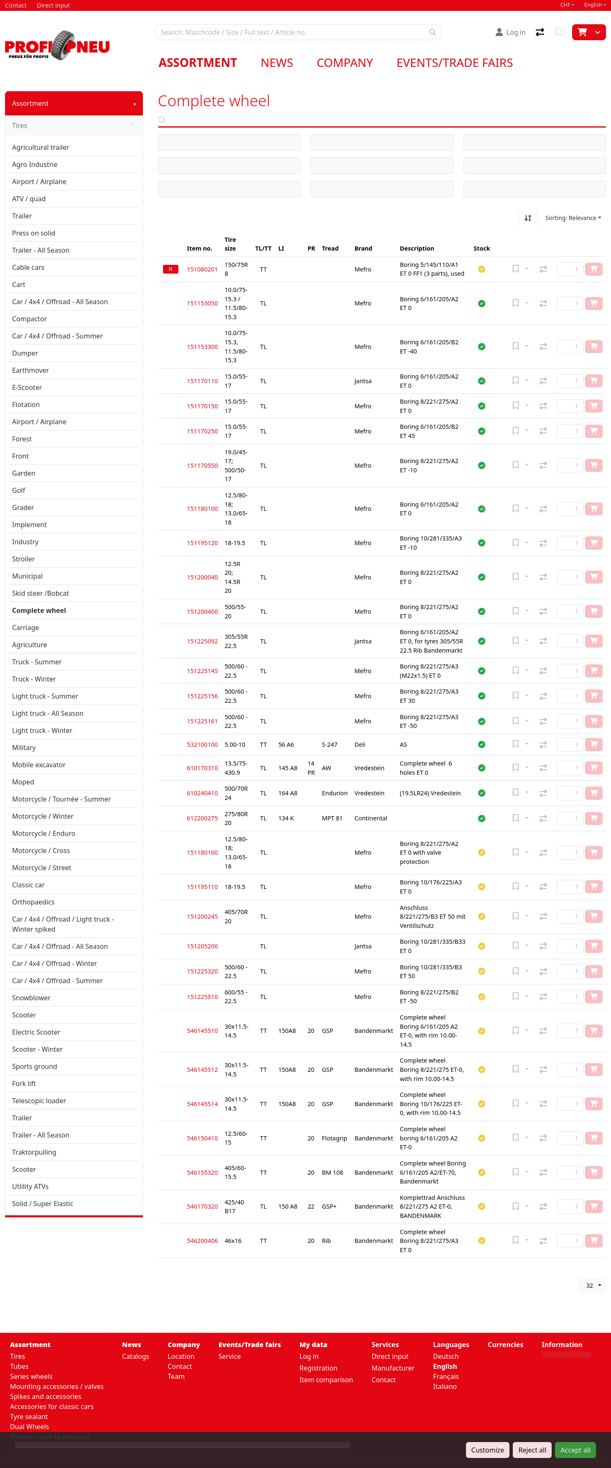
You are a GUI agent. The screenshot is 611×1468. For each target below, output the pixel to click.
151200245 (202, 916)
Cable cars (28, 267)
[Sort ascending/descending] (528, 218)
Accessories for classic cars (52, 1406)
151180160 (202, 852)
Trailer (22, 215)
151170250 (202, 431)
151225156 (202, 696)
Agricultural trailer (40, 147)
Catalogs (135, 1356)
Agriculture (29, 644)
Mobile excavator (39, 764)
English (593, 4)
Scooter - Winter (37, 1049)
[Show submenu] (135, 103)
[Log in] (511, 32)
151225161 (202, 721)
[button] (481, 269)
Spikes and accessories (45, 1396)
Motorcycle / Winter (43, 816)
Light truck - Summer (45, 696)
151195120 (202, 543)
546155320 (202, 1172)
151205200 (202, 946)
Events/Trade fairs (455, 62)
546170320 (202, 1206)
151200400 (202, 611)
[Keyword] (290, 32)
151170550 (202, 465)
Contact (180, 1366)
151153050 (202, 303)
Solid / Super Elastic (42, 1203)
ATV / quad (29, 198)
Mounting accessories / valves (57, 1386)
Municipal (27, 576)
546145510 (202, 1031)
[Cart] (581, 32)
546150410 (202, 1138)
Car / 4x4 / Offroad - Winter (54, 963)
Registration (319, 1368)
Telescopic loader (39, 1100)
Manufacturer (393, 1368)
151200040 (202, 577)
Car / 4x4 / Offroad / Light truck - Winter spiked (63, 924)
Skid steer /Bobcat (40, 593)
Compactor (29, 318)
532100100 (202, 744)
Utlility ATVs (30, 1186)
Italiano (445, 1386)
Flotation (26, 404)
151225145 (202, 671)
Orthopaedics (33, 902)
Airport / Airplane (39, 181)
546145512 (202, 1069)
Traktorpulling (34, 1152)
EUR (494, 1367)
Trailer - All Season (40, 250)
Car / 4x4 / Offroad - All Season (60, 301)
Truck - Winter (34, 679)
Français (446, 1376)
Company (345, 62)
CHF (565, 4)
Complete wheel (39, 610)
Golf (18, 490)
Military (24, 747)
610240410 (202, 793)
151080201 (202, 269)
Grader (23, 507)
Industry (25, 541)
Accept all (575, 1450)
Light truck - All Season (48, 713)
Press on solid (34, 233)
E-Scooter (27, 387)
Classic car (28, 884)
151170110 (202, 381)
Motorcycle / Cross (41, 850)
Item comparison (326, 1379)
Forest (22, 438)
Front (20, 456)
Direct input (390, 1356)
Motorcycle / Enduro (43, 833)
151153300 (202, 347)
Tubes (19, 1366)
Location (181, 1356)
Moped (23, 782)
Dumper (25, 353)
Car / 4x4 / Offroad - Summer (57, 336)
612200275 (202, 818)
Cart (18, 284)
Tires (74, 125)
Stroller (23, 559)
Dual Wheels (29, 1426)
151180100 (202, 508)
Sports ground (34, 1066)
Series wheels (31, 1376)
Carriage (25, 627)
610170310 (202, 768)
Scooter (24, 1015)
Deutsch (446, 1356)
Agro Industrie (34, 164)
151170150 (202, 406)
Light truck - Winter (42, 730)
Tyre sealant (29, 1416)
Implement (29, 524)
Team (176, 1376)
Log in (309, 1356)
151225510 (202, 997)
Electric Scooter (36, 1032)
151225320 (202, 971)
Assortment (198, 62)
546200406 (202, 1241)
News (276, 62)
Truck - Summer (37, 661)
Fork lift (24, 1083)
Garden (24, 473)
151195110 (202, 887)
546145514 (202, 1104)
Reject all (532, 1450)
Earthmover (30, 370)
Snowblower (31, 997)
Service (230, 1356)
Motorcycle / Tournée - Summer (61, 799)
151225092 (202, 641)
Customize (487, 1450)
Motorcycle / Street (41, 867)
